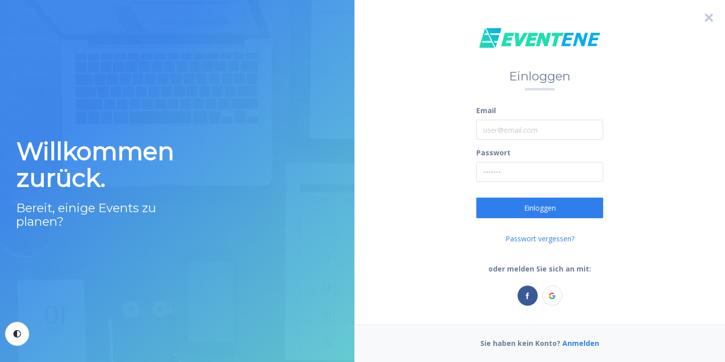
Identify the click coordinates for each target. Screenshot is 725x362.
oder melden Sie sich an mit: (539, 269)
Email (486, 110)
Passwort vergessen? (539, 238)
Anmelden (580, 343)
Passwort (493, 152)
